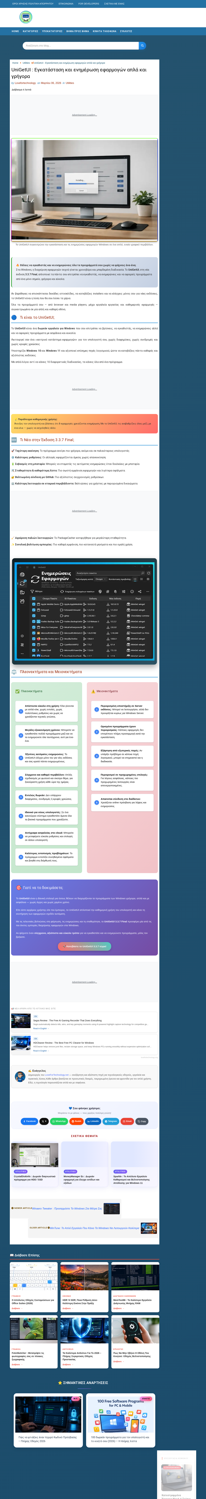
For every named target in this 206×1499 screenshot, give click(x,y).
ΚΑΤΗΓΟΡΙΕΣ (31, 31)
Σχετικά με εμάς (115, 3)
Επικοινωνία (66, 3)
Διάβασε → (17, 1321)
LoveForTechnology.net (58, 1088)
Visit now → (176, 145)
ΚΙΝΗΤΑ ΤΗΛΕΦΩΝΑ (105, 31)
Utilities (70, 83)
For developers (89, 3)
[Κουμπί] (140, 45)
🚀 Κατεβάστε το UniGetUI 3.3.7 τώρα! (82, 956)
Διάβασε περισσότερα (176, 99)
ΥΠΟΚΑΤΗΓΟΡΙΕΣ (53, 31)
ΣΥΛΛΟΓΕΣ (127, 31)
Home (16, 31)
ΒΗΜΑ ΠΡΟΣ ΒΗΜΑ (78, 31)
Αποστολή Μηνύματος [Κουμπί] (176, 224)
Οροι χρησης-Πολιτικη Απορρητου (33, 3)
